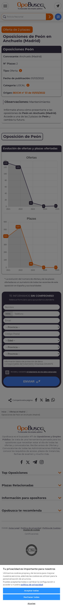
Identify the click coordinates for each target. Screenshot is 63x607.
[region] (31, 586)
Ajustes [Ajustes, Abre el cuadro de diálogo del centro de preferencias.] (31, 603)
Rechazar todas (32, 597)
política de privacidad (32, 584)
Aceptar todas (31, 590)
